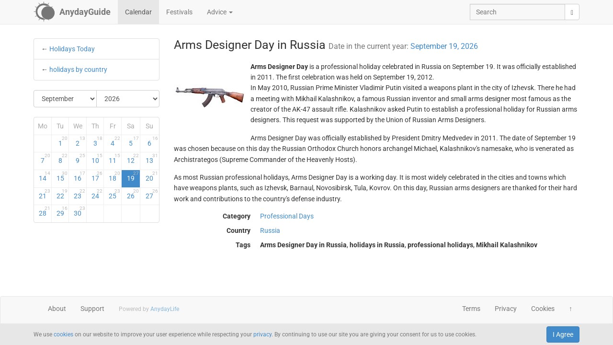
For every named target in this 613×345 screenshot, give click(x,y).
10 (97, 158)
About (57, 308)
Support (92, 308)
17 (97, 176)
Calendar (138, 12)
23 (79, 194)
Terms (471, 308)
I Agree (563, 334)
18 (114, 176)
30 (79, 211)
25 (114, 194)
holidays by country (78, 69)
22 (62, 194)
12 (133, 158)
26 (133, 194)
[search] (572, 12)
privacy (262, 334)
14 (44, 176)
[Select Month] (65, 99)
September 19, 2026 (444, 46)
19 (133, 176)
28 (44, 211)
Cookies (543, 308)
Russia (270, 230)
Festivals (179, 12)
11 (114, 158)
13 (152, 158)
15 (62, 176)
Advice (220, 12)
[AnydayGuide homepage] (72, 12)
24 (97, 194)
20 (152, 176)
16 (79, 176)
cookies (63, 334)
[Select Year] (128, 99)
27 (152, 194)
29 (62, 211)
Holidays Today (72, 49)
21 (44, 194)
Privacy (506, 308)
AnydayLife (164, 309)
